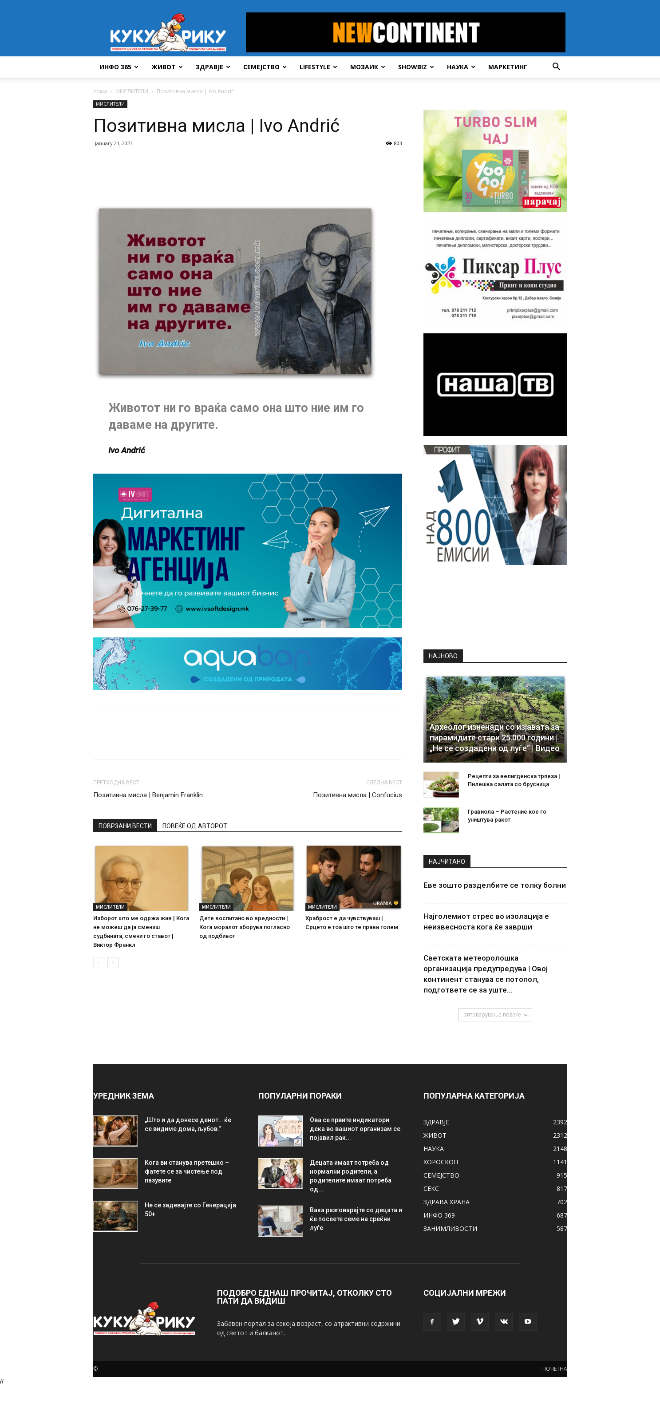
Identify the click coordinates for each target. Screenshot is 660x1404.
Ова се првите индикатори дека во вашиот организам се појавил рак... (355, 1128)
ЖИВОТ (167, 67)
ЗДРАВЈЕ (213, 67)
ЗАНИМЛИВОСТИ (450, 1228)
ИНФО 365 (118, 67)
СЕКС (431, 1188)
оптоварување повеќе (495, 1014)
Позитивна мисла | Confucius (357, 795)
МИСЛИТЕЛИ (131, 91)
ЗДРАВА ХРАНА (446, 1202)
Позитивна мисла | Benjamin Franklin (148, 795)
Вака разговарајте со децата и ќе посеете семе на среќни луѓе (356, 1218)
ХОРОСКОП (440, 1162)
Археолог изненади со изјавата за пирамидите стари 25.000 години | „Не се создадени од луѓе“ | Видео (495, 737)
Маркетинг (507, 67)
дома (100, 91)
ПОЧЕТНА (554, 1368)
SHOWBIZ (416, 67)
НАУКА (461, 67)
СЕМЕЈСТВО (265, 67)
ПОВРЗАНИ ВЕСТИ (125, 826)
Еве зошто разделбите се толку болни (494, 885)
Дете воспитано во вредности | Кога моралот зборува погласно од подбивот (244, 927)
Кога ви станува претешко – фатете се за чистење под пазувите (187, 1171)
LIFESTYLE (318, 67)
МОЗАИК (367, 67)
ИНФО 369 (439, 1215)
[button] (556, 67)
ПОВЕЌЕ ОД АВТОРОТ (194, 826)
